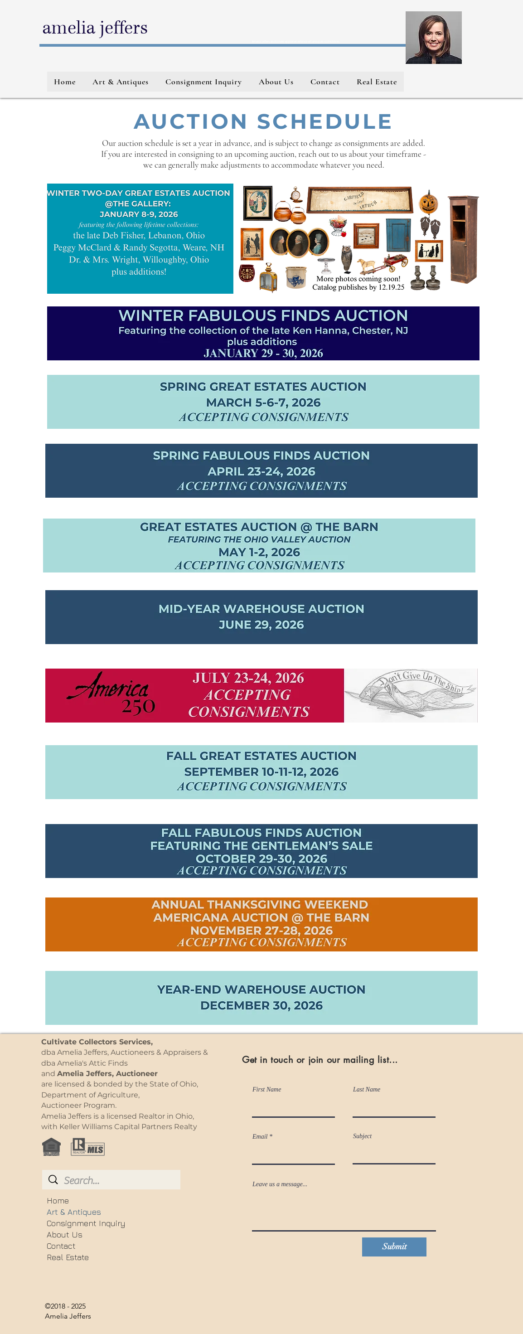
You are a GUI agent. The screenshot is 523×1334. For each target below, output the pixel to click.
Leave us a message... (279, 1184)
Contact (61, 1246)
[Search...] (112, 1181)
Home (58, 1200)
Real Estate (68, 1257)
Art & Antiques (74, 1212)
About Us (64, 1234)
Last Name (366, 1090)
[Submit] (394, 1246)
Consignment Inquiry (86, 1223)
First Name (266, 1090)
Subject (362, 1136)
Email (259, 1137)
